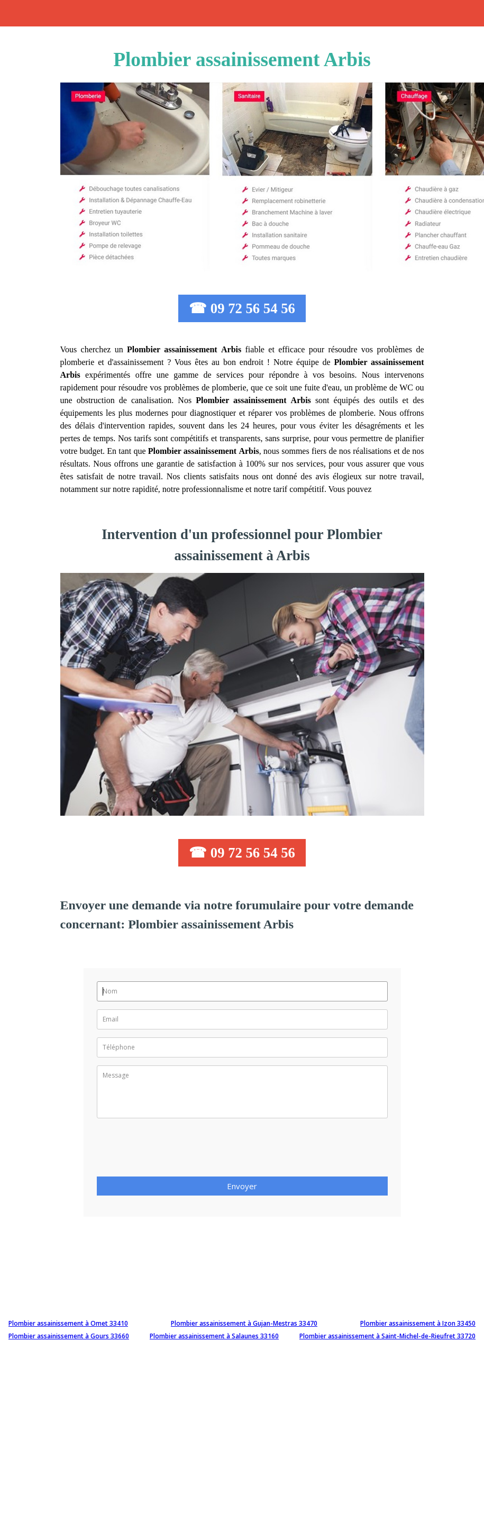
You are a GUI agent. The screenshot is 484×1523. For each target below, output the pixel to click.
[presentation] (177, 1150)
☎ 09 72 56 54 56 (242, 308)
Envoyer (242, 1186)
